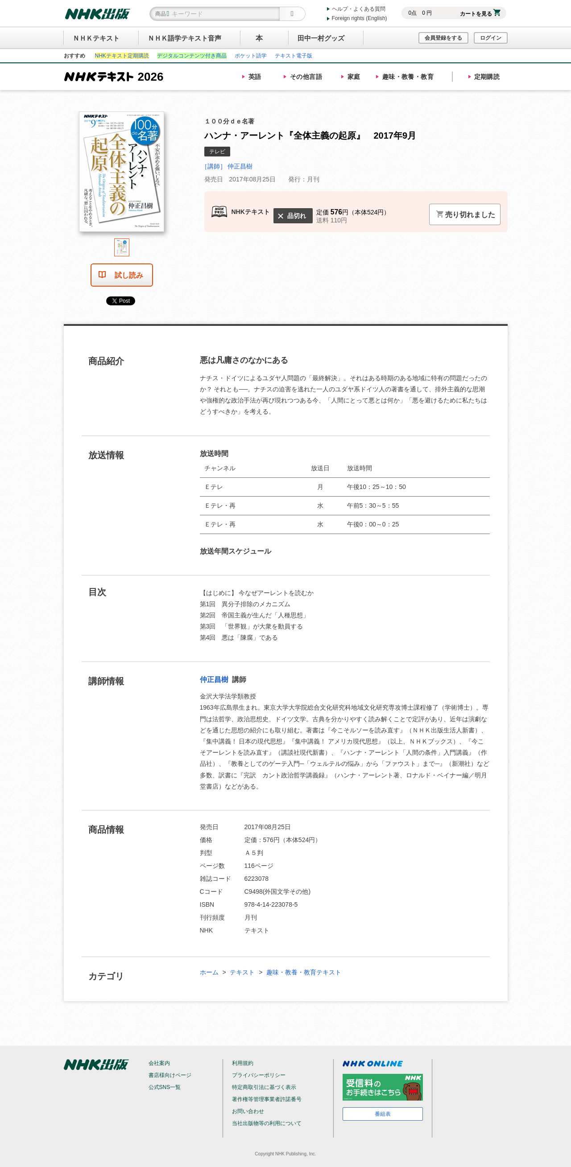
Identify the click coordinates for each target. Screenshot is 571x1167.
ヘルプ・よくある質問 (358, 9)
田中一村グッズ (321, 38)
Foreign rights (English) (359, 18)
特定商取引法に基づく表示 (264, 1087)
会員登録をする (443, 38)
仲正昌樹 (215, 679)
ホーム (209, 972)
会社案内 (159, 1063)
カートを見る (480, 14)
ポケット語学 (251, 56)
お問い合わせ (248, 1111)
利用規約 (242, 1063)
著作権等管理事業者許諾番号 (267, 1099)
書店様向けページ (170, 1075)
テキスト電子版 (293, 56)
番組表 (383, 1114)
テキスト (242, 972)
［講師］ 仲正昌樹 (227, 166)
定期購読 (487, 76)
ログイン (490, 38)
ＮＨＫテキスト (96, 38)
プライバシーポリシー (259, 1075)
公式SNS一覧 (165, 1087)
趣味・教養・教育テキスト (303, 972)
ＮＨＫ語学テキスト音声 (184, 38)
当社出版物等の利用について (267, 1123)
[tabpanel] (122, 174)
